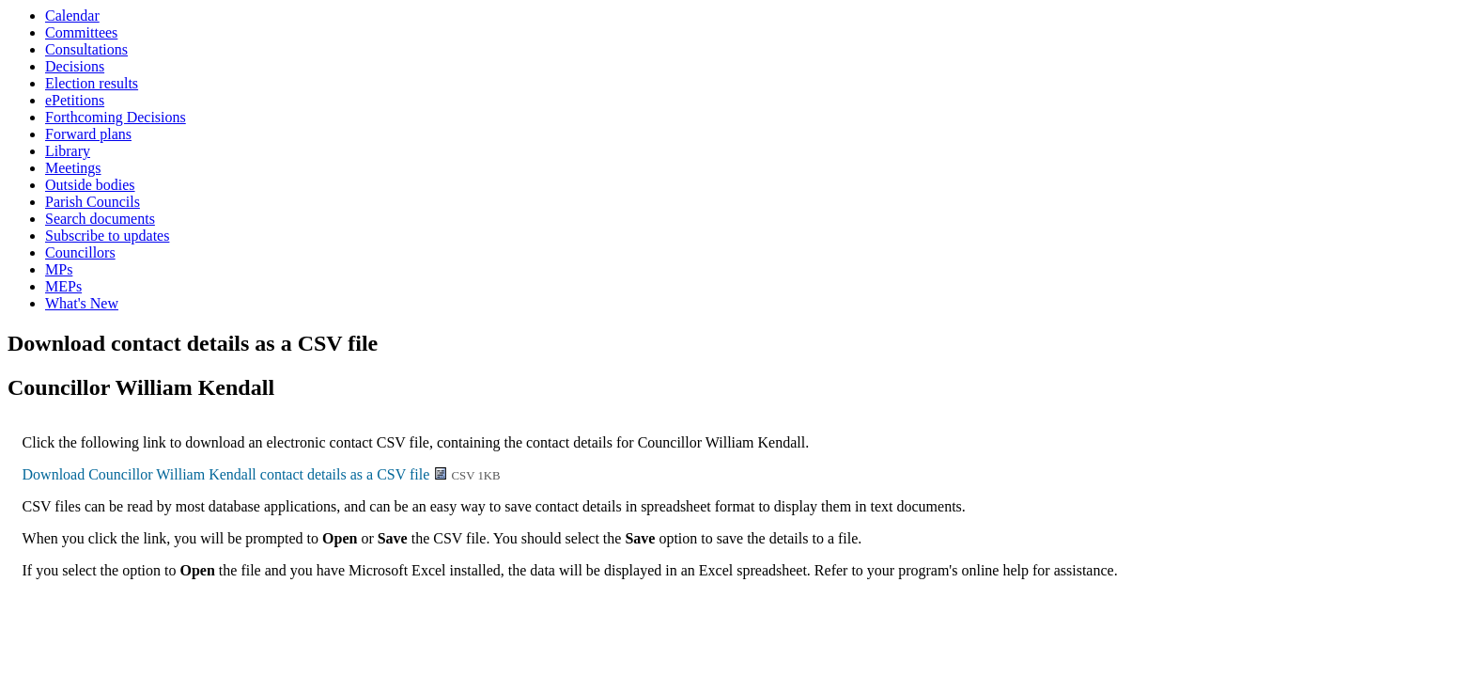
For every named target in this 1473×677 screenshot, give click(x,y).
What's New (81, 303)
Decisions (74, 66)
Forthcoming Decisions (115, 117)
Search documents (100, 219)
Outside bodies (90, 185)
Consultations (86, 49)
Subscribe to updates (107, 236)
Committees (81, 32)
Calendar (72, 16)
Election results (91, 83)
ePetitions (74, 100)
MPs (58, 269)
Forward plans (88, 134)
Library (67, 151)
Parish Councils (92, 202)
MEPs (63, 286)
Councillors (80, 252)
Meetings (73, 168)
